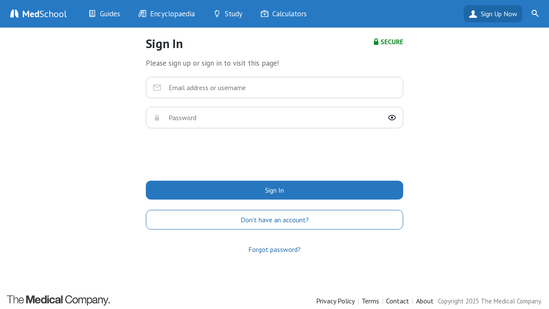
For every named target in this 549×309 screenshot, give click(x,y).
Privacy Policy (335, 301)
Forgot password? (274, 249)
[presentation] (274, 153)
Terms (370, 301)
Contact (397, 301)
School (44, 14)
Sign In (274, 190)
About (425, 301)
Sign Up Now (499, 13)
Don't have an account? (275, 219)
